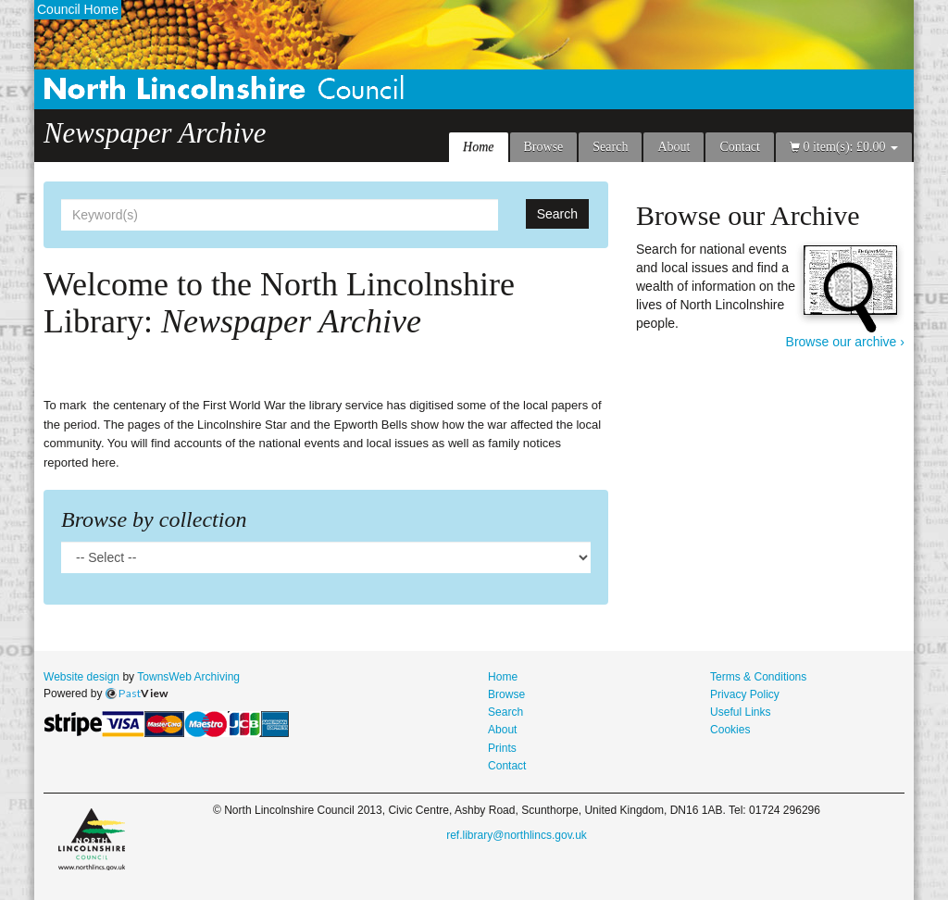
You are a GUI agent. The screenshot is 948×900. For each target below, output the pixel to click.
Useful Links (740, 712)
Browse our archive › (845, 341)
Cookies (730, 729)
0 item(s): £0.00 (844, 147)
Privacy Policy (745, 694)
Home (478, 147)
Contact (739, 147)
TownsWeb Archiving (188, 676)
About (673, 147)
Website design (81, 676)
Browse (544, 147)
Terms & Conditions (758, 676)
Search (610, 147)
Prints (502, 748)
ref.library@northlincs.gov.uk (516, 835)
